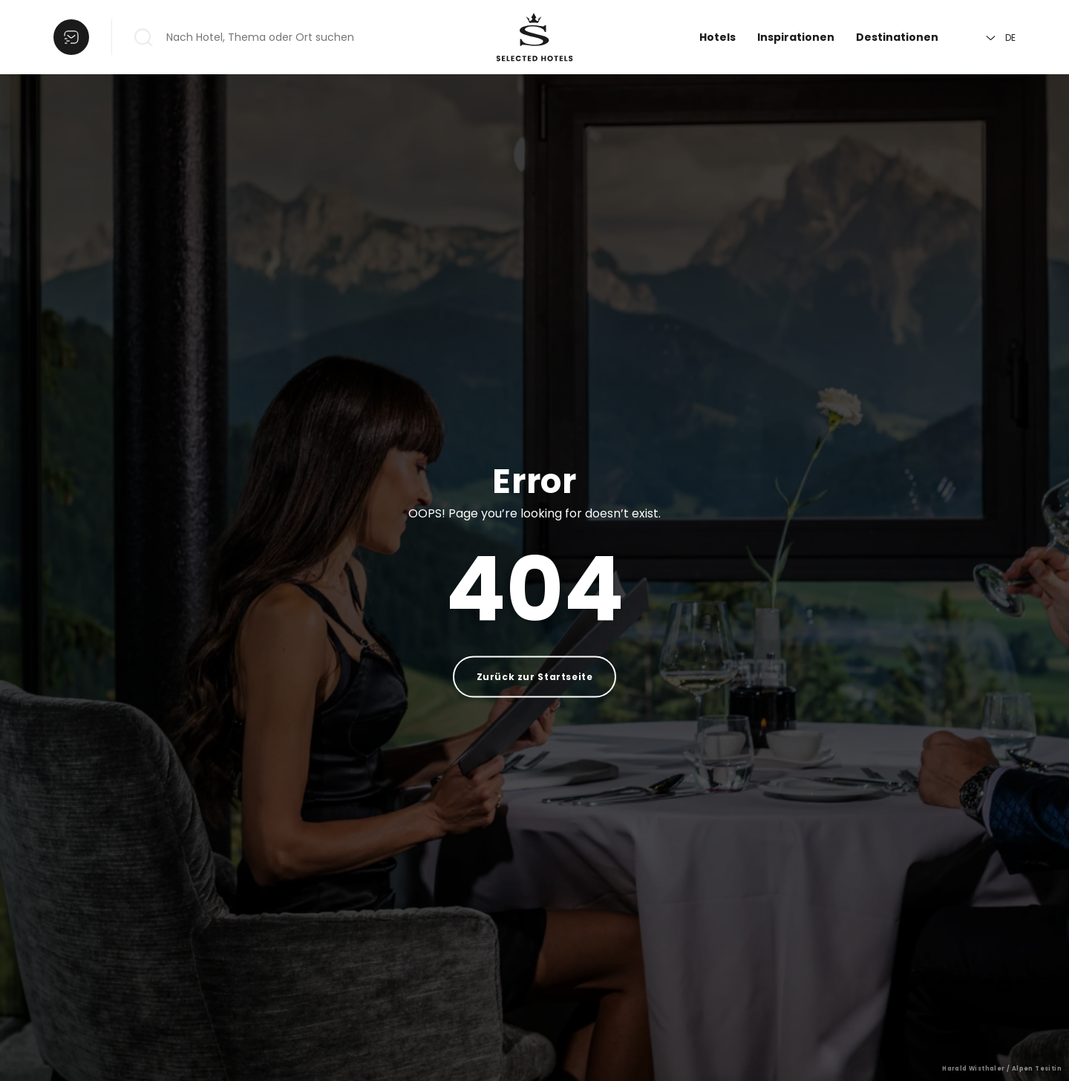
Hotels (717, 37)
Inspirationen (795, 37)
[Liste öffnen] (71, 37)
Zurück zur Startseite (535, 676)
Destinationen (897, 37)
